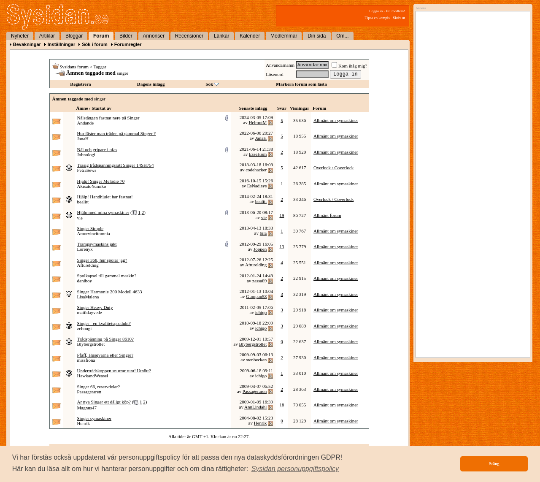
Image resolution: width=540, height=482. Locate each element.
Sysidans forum (74, 66)
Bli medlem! (395, 11)
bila (263, 233)
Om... (342, 36)
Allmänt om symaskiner (335, 120)
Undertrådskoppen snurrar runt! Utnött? (114, 370)
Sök (209, 84)
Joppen (260, 249)
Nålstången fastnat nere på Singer (108, 117)
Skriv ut (399, 18)
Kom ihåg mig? (349, 65)
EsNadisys (257, 185)
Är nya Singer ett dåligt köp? (104, 401)
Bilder (125, 36)
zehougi (84, 328)
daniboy (84, 280)
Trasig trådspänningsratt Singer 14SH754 (115, 165)
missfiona (86, 360)
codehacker (256, 169)
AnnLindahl (255, 406)
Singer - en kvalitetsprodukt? (104, 323)
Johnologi (86, 154)
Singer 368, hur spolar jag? (102, 260)
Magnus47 (87, 407)
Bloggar (74, 36)
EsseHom (258, 154)
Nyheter (20, 36)
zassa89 (259, 280)
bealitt (83, 201)
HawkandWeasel (92, 375)
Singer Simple (90, 228)
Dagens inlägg (151, 84)
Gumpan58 (256, 296)
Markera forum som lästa (301, 84)
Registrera (80, 84)
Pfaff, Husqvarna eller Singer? (105, 354)
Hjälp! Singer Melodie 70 (101, 181)
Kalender (250, 36)
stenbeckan (256, 359)
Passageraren (89, 391)
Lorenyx (85, 249)
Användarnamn (280, 65)
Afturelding (88, 265)
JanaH (83, 138)
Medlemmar (283, 36)
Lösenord (275, 74)
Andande (85, 122)
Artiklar (47, 36)
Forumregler (128, 44)
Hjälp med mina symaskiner (103, 212)
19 (282, 215)
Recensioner (189, 36)
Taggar (100, 66)
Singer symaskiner (94, 418)
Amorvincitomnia (93, 233)
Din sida (317, 36)
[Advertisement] (470, 100)
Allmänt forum (327, 215)
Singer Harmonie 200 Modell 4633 (109, 291)
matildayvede (89, 312)
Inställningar (61, 44)
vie (80, 217)
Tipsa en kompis (377, 18)
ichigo (261, 312)
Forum (101, 36)
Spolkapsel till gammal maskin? (107, 275)
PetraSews (87, 170)
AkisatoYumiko (91, 186)
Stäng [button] (494, 463)
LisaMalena (88, 296)
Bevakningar (27, 44)
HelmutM (257, 122)
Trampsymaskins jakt (97, 243)
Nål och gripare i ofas (97, 149)
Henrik (83, 423)
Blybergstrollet (91, 344)
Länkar (222, 36)
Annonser (154, 36)
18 (282, 404)
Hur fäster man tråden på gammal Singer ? (116, 133)
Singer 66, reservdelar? (98, 386)
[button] (295, 469)
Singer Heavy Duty (95, 307)
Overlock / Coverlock (333, 167)
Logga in (376, 11)
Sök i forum (95, 44)
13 (282, 246)
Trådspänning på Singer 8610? (105, 338)
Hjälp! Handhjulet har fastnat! (105, 196)
